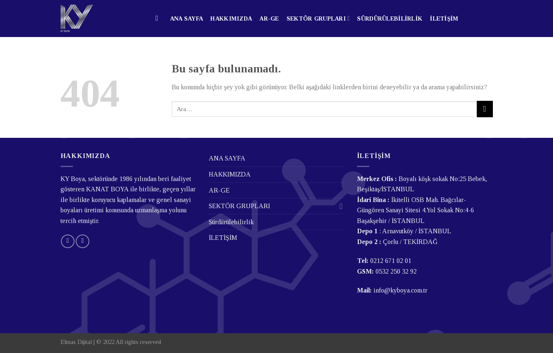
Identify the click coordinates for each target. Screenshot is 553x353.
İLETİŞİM (444, 18)
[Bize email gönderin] (68, 241)
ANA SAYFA (186, 18)
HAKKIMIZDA (231, 18)
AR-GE (269, 18)
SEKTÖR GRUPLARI (318, 18)
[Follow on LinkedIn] (82, 241)
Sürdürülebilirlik (389, 18)
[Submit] (485, 109)
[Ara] (159, 18)
